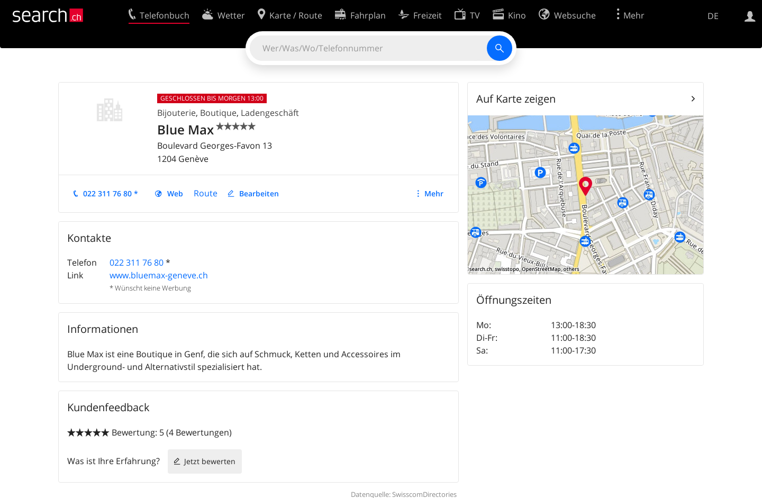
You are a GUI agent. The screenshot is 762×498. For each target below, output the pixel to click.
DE (713, 16)
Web (175, 193)
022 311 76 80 (137, 262)
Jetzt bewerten (209, 461)
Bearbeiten (259, 193)
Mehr (433, 193)
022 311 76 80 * (110, 193)
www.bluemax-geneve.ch (159, 275)
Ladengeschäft (270, 113)
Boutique (218, 113)
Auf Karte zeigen (516, 99)
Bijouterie (176, 113)
